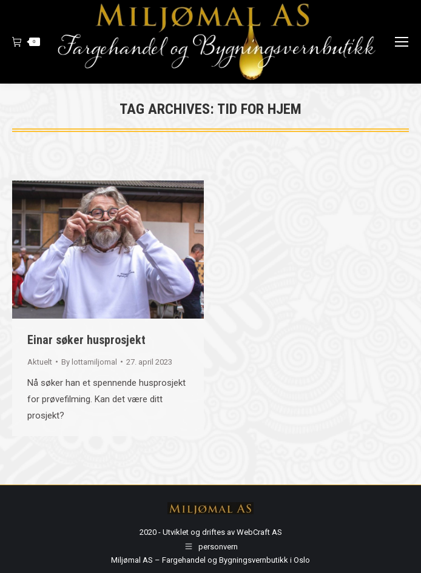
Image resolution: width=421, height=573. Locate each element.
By (89, 361)
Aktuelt (39, 361)
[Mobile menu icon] (401, 42)
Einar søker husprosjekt (86, 340)
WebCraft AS (259, 532)
